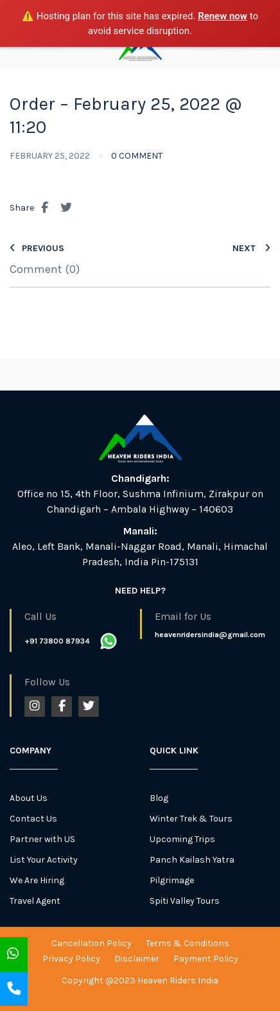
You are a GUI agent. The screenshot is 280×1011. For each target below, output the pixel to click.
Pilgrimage (172, 880)
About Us (29, 798)
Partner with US (42, 839)
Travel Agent (35, 900)
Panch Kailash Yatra (192, 859)
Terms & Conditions (187, 943)
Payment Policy (205, 958)
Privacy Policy (71, 958)
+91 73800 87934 (57, 641)
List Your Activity (44, 859)
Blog (159, 798)
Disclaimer (136, 958)
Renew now (222, 16)
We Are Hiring (37, 880)
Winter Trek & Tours (191, 818)
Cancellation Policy (91, 943)
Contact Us (33, 818)
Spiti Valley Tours (185, 900)
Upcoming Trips (182, 839)
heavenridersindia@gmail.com (210, 634)
